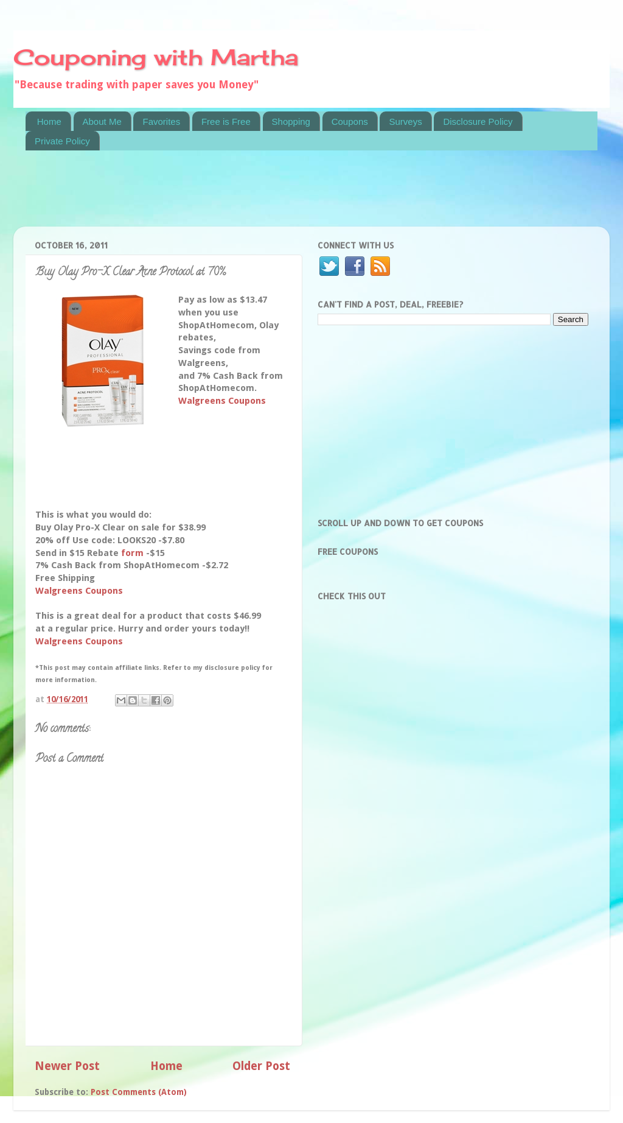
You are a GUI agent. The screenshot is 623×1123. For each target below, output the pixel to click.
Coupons (350, 121)
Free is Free (226, 121)
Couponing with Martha (155, 57)
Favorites (161, 121)
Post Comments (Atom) (139, 1092)
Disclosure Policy (477, 121)
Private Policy (62, 141)
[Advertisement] (247, 196)
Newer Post (67, 1066)
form (132, 552)
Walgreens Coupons (222, 400)
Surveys (405, 121)
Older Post (261, 1066)
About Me (102, 121)
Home (49, 121)
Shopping (291, 121)
